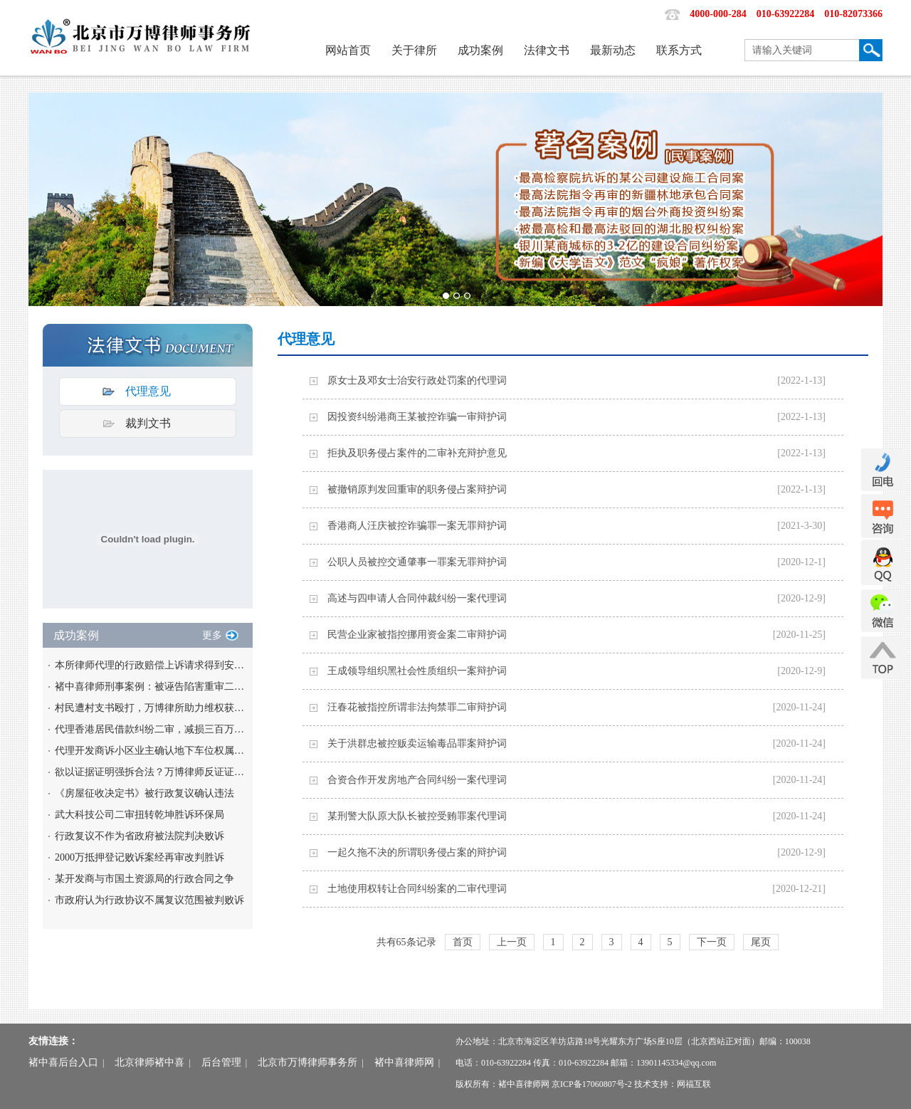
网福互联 (694, 1084)
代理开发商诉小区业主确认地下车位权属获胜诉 (151, 750)
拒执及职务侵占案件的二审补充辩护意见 (417, 453)
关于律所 (414, 50)
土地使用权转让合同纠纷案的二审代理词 (417, 888)
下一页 (712, 942)
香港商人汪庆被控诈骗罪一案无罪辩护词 (417, 525)
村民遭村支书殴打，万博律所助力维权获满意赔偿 (151, 708)
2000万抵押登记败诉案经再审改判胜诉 (139, 857)
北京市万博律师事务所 (307, 1062)
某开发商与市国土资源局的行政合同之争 (144, 878)
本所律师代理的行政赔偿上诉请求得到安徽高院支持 (151, 665)
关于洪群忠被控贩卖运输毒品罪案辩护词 (417, 743)
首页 (463, 942)
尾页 (761, 942)
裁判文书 (148, 423)
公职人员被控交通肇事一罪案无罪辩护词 (417, 562)
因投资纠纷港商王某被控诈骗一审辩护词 (417, 416)
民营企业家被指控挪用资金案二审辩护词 (417, 634)
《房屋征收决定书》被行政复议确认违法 (144, 793)
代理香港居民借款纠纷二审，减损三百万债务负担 (151, 729)
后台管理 (221, 1062)
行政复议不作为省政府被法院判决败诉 (139, 836)
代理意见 (148, 391)
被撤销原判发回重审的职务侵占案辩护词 (417, 489)
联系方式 (679, 50)
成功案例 (480, 50)
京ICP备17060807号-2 (592, 1084)
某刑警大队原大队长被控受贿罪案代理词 (417, 816)
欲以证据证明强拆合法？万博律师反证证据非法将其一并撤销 (151, 772)
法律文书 (546, 50)
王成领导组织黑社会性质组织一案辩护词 (417, 671)
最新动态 (613, 50)
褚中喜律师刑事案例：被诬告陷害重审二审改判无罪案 (151, 686)
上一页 (512, 942)
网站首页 (348, 50)
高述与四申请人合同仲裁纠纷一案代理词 (417, 598)
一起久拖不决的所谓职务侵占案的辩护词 (417, 852)
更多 (212, 635)
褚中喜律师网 (404, 1062)
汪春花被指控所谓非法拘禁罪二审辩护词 (417, 707)
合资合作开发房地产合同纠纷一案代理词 (417, 779)
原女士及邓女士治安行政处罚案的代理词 (417, 380)
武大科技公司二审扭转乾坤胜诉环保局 (139, 814)
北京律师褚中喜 (149, 1062)
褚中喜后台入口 (63, 1062)
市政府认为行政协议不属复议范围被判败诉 (149, 900)
